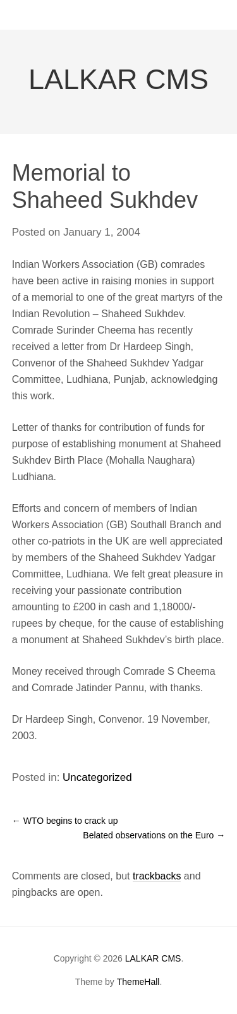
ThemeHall (138, 982)
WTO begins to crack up (65, 821)
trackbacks (157, 876)
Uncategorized (97, 777)
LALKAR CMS (118, 79)
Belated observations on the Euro (154, 835)
